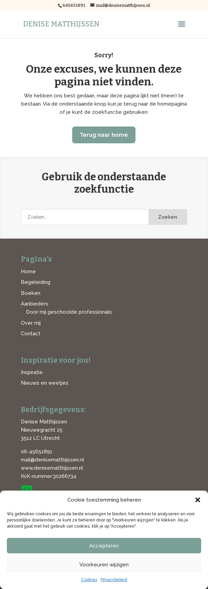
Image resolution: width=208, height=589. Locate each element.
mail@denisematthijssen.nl (52, 460)
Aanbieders (34, 304)
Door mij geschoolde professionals (69, 312)
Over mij (31, 323)
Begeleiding (35, 282)
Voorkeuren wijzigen (104, 565)
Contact (30, 333)
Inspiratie (32, 372)
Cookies (89, 579)
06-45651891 (36, 451)
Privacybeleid (114, 579)
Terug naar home (104, 135)
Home (28, 271)
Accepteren (104, 546)
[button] (197, 499)
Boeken (30, 293)
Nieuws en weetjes (44, 383)
